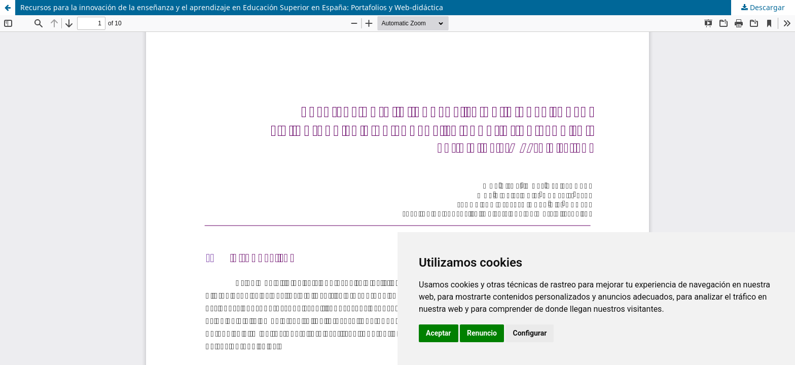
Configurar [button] (530, 333)
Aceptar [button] (438, 333)
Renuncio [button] (482, 333)
